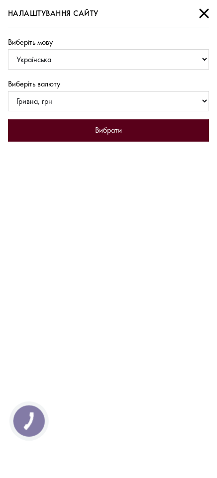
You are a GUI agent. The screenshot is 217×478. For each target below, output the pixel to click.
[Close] (204, 13)
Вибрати (108, 130)
